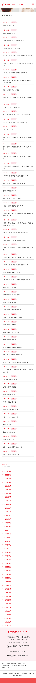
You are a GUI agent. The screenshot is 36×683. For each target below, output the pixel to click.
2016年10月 (7, 615)
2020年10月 (7, 537)
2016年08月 (7, 622)
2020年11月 (7, 534)
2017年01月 (7, 607)
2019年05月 (7, 559)
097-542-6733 (21, 646)
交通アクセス (23, 665)
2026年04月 (7, 471)
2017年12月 (7, 582)
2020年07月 (7, 548)
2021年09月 (7, 526)
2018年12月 (7, 567)
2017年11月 (7, 585)
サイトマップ (5, 667)
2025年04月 (7, 482)
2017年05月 (7, 600)
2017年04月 (7, 604)
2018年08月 (7, 570)
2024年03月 (7, 493)
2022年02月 (7, 519)
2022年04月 (7, 515)
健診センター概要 (11, 663)
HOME (3, 10)
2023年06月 (7, 501)
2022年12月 (7, 504)
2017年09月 (7, 589)
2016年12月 (7, 611)
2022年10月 (7, 508)
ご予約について (6, 665)
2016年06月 (7, 626)
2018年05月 (7, 574)
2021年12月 (7, 523)
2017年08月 (7, 592)
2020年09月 (7, 541)
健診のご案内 (21, 663)
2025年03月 (7, 486)
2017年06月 (7, 596)
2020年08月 (7, 545)
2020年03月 (7, 552)
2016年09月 (7, 618)
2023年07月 (7, 497)
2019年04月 (7, 563)
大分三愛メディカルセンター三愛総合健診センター (11, 4)
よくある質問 (15, 665)
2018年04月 (7, 578)
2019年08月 (7, 556)
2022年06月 (7, 512)
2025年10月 (7, 475)
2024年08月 (7, 490)
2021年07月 (7, 530)
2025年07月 (7, 479)
